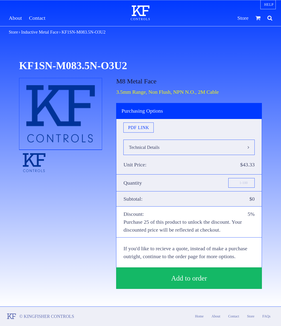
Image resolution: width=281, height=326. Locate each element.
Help (269, 4)
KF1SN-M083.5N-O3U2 (83, 32)
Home (199, 316)
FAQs (266, 316)
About (15, 18)
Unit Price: (134, 164)
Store (243, 18)
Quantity (132, 183)
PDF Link (138, 127)
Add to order (189, 278)
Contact (37, 18)
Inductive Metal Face (39, 32)
